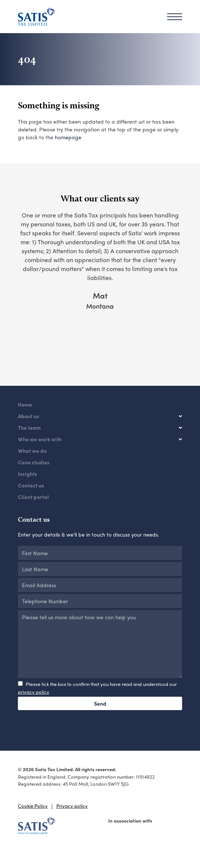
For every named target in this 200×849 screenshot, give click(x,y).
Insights (27, 473)
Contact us (31, 485)
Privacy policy (72, 805)
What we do (32, 450)
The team (29, 427)
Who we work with (40, 439)
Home (25, 404)
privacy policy (33, 691)
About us (28, 416)
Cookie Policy (33, 805)
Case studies (34, 462)
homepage (68, 137)
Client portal (33, 496)
